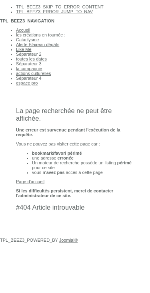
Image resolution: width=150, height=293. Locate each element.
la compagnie (29, 68)
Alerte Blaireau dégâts (37, 44)
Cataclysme (27, 39)
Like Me (24, 49)
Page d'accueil (30, 181)
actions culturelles (33, 73)
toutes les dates (31, 59)
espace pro (27, 83)
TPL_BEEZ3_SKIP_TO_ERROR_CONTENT (60, 6)
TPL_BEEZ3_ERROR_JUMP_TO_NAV (54, 11)
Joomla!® (68, 240)
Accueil (23, 30)
